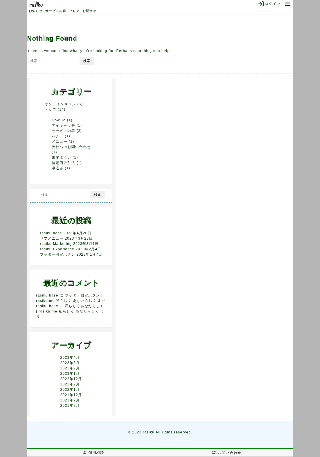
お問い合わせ (226, 453)
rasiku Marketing (56, 244)
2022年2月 (70, 384)
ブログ (74, 11)
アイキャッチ (63, 125)
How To (59, 120)
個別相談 (93, 453)
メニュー (59, 141)
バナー (58, 136)
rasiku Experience (57, 249)
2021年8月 (70, 405)
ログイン (269, 4)
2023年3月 (70, 363)
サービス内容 (55, 11)
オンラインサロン (60, 104)
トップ (50, 109)
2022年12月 (71, 379)
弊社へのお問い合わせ (71, 147)
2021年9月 (70, 400)
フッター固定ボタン (57, 254)
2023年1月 (70, 373)
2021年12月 (71, 395)
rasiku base (51, 233)
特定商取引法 (63, 163)
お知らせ (35, 11)
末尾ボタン (61, 157)
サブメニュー (52, 238)
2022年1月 (70, 389)
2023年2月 (70, 368)
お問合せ (89, 11)
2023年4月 (70, 357)
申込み (58, 168)
